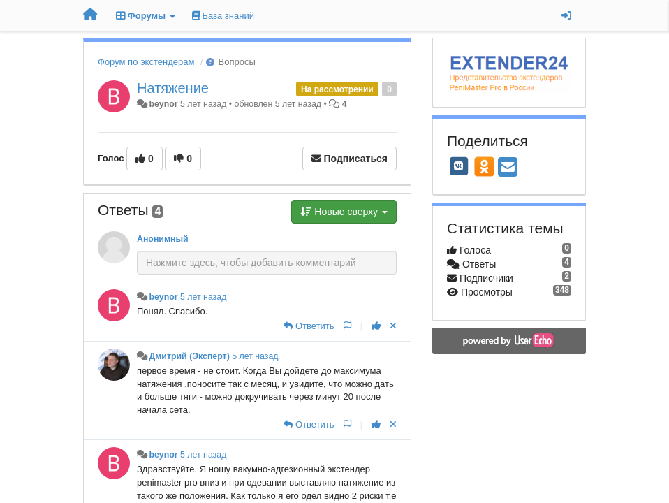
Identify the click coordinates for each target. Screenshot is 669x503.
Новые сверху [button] (344, 211)
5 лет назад (203, 297)
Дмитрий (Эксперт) (189, 356)
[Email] (507, 168)
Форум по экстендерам (146, 62)
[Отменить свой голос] (393, 326)
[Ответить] (309, 326)
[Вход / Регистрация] (566, 15)
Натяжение (173, 88)
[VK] (459, 166)
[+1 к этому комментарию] (376, 326)
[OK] (484, 166)
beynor (163, 104)
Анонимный (163, 239)
